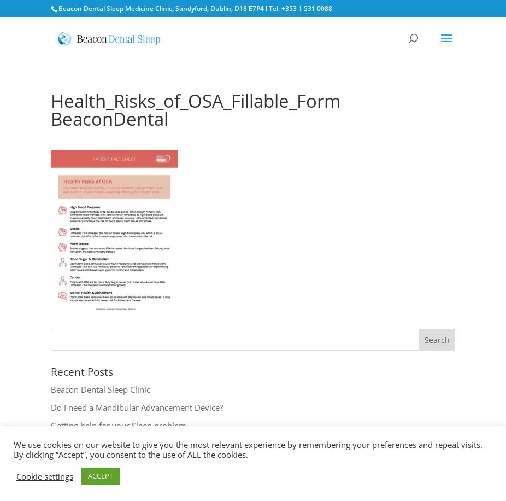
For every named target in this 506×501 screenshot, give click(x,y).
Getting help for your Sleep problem (118, 425)
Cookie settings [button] (44, 476)
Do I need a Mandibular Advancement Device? (137, 407)
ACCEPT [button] (100, 476)
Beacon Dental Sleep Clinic (100, 389)
